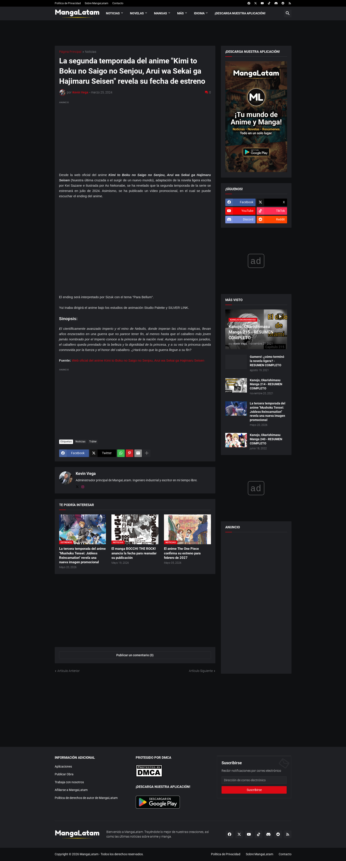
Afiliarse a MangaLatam (71, 790)
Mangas (160, 13)
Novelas (137, 13)
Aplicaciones (63, 766)
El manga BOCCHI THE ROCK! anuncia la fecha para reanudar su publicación (133, 553)
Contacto (117, 3)
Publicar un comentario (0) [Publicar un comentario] (135, 655)
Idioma (199, 13)
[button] (287, 13)
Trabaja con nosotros (69, 782)
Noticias (113, 13)
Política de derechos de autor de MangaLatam (86, 798)
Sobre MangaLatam (96, 3)
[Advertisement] (135, 136)
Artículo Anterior (68, 671)
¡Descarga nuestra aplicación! (240, 13)
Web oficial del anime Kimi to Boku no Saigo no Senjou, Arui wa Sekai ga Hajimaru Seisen (138, 360)
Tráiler (93, 441)
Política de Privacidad (68, 3)
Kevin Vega (86, 473)
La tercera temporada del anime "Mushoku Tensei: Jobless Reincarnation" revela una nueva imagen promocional (82, 555)
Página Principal (70, 51)
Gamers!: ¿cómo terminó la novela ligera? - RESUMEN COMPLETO (267, 361)
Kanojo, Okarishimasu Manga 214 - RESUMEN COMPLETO (266, 384)
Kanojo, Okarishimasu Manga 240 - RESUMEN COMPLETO (266, 439)
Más (180, 13)
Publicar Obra (64, 774)
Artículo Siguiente (201, 671)
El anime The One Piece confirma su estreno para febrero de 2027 (182, 553)
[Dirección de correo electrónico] (254, 780)
